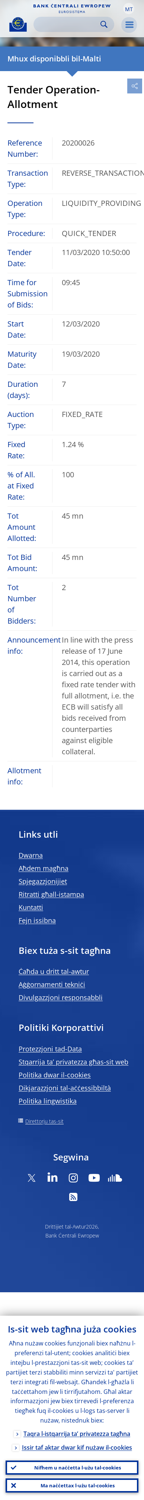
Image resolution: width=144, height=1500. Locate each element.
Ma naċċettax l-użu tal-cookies (78, 1485)
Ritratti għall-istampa (51, 894)
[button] (128, 8)
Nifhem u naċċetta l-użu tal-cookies (77, 1467)
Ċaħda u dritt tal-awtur (54, 971)
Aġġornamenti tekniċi (52, 984)
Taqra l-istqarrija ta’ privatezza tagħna (76, 1434)
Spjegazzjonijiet (43, 881)
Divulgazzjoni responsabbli (61, 997)
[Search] (68, 24)
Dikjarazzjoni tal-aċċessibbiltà (65, 1087)
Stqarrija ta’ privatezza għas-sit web (73, 1061)
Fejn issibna (37, 920)
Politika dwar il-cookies (55, 1074)
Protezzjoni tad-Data (50, 1048)
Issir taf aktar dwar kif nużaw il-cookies (77, 1447)
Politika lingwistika (48, 1100)
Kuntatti (31, 907)
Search (104, 24)
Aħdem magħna (43, 868)
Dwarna (31, 855)
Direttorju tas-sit (44, 1121)
